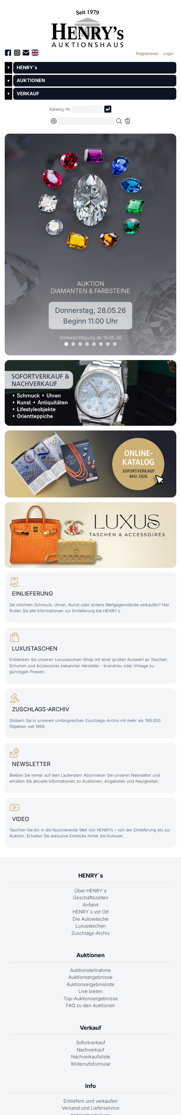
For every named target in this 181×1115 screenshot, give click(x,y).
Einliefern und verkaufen (90, 1109)
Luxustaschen (90, 934)
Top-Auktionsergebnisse (90, 1007)
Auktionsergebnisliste (90, 993)
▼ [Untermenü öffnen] (8, 67)
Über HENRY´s (90, 899)
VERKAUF (28, 94)
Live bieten (91, 999)
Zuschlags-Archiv (90, 941)
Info (90, 1094)
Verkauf (90, 1036)
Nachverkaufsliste (90, 1065)
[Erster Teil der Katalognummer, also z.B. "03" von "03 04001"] (77, 109)
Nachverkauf (90, 1058)
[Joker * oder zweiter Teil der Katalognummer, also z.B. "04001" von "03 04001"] (93, 109)
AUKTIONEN (31, 80)
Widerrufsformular (91, 1072)
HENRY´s (27, 67)
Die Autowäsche (90, 927)
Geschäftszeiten (90, 906)
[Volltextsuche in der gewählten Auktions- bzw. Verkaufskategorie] (86, 121)
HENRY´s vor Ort (90, 920)
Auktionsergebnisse (90, 985)
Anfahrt (90, 913)
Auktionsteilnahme (90, 978)
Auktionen (90, 963)
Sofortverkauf (90, 1051)
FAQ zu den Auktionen (90, 1014)
